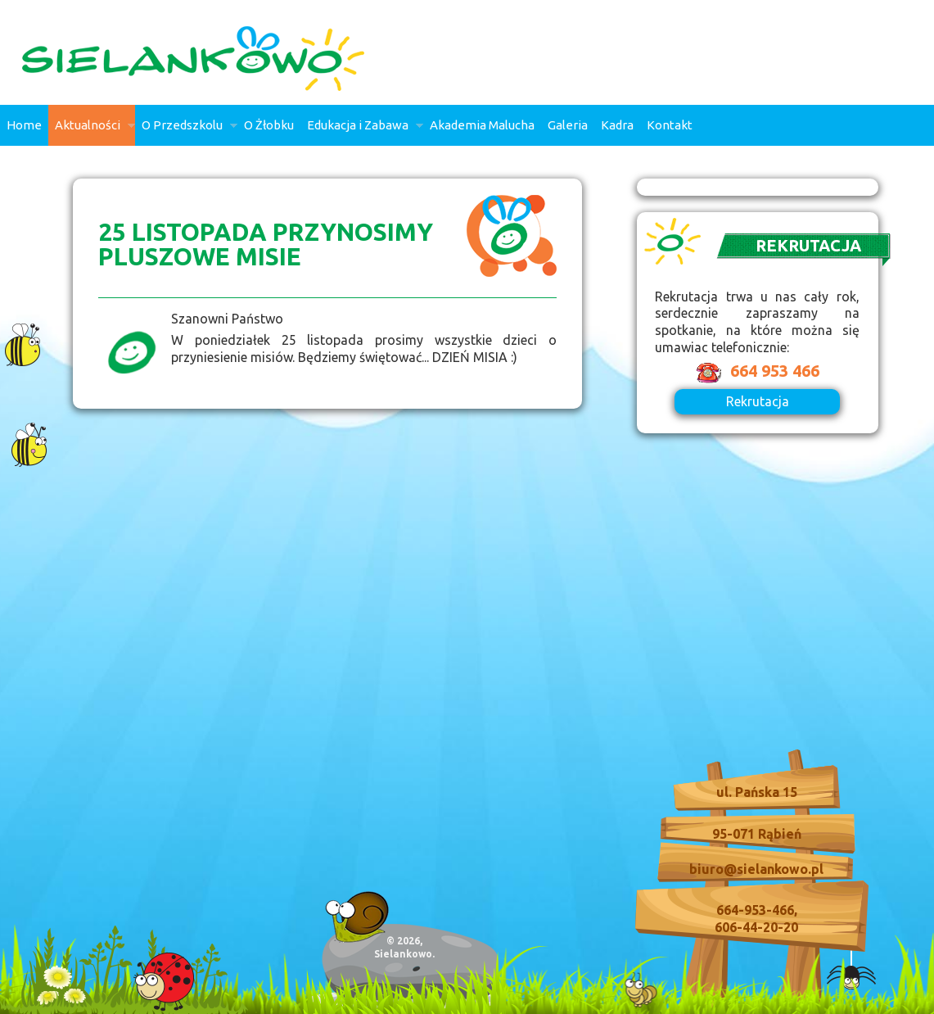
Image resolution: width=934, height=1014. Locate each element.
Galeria (568, 125)
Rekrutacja (757, 401)
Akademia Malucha (482, 125)
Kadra (617, 125)
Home (24, 125)
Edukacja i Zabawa (361, 132)
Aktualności (91, 132)
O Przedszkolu (186, 132)
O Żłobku (269, 125)
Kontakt (670, 125)
